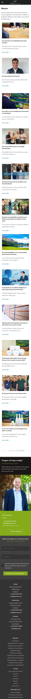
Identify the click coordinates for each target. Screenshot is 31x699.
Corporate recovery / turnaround (15, 655)
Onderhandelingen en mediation (15, 660)
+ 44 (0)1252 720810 (16, 626)
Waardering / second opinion (15, 648)
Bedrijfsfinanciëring (15, 650)
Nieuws (15, 676)
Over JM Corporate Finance (15, 671)
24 (20, 450)
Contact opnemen (15, 531)
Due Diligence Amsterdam (15, 695)
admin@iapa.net (16, 628)
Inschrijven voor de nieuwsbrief (15, 573)
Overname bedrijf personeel (15, 697)
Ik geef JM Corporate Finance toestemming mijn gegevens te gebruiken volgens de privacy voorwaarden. (17, 566)
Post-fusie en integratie (15, 653)
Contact (16, 683)
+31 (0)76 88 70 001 (9, 521)
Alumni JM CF (15, 686)
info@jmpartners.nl (9, 523)
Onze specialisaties (15, 692)
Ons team (15, 674)
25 (22, 450)
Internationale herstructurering (15, 658)
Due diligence (15, 641)
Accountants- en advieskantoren (15, 665)
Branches (15, 681)
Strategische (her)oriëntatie (15, 662)
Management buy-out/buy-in (15, 646)
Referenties (15, 678)
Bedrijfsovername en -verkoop (15, 643)
